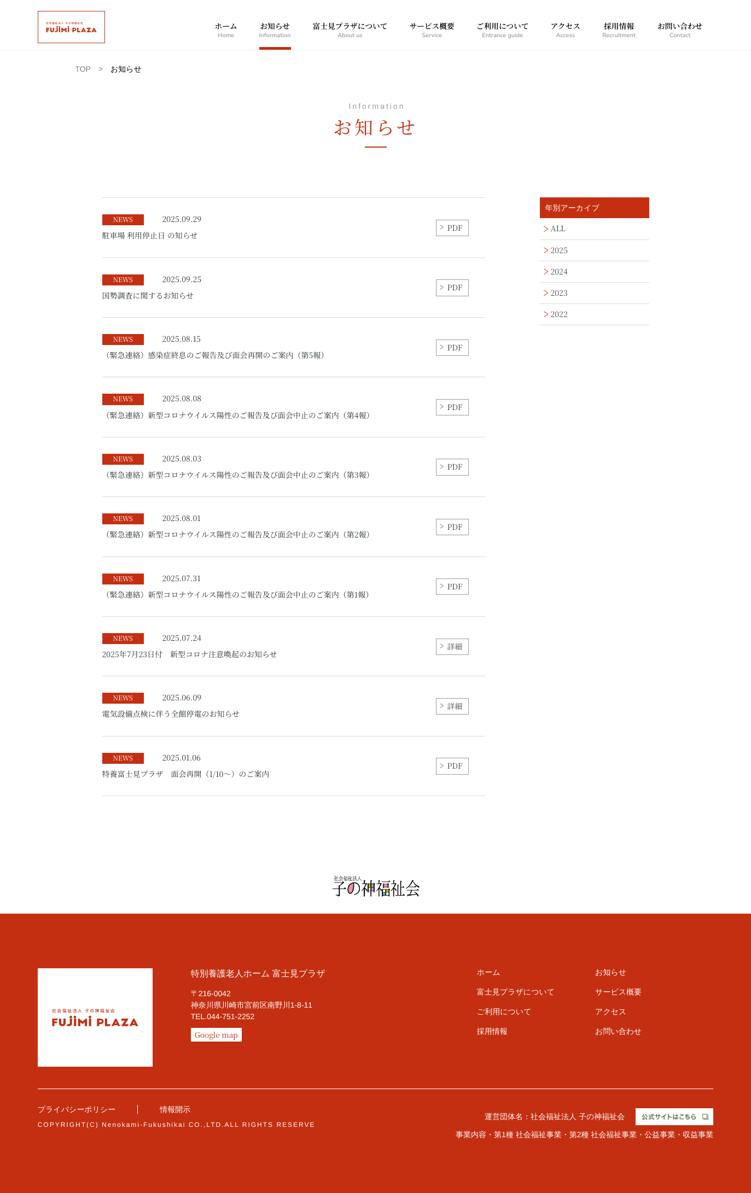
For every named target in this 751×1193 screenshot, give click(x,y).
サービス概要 (431, 31)
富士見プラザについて (350, 31)
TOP (83, 69)
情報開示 (175, 1109)
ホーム (225, 31)
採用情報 (619, 31)
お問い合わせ (679, 31)
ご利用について (502, 31)
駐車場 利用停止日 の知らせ (152, 227)
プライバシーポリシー (77, 1109)
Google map (216, 1034)
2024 (559, 271)
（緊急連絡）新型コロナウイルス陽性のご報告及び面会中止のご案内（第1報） (238, 586)
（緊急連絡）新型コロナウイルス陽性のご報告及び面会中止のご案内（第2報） (238, 526)
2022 (559, 314)
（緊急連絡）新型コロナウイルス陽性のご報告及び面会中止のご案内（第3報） (238, 467)
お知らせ (275, 31)
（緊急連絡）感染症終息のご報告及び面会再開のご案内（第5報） (215, 347)
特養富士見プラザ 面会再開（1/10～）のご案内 (186, 766)
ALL (558, 228)
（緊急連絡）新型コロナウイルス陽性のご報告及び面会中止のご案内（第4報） (238, 406)
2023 (559, 293)
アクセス (565, 31)
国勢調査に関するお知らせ (152, 287)
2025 (559, 250)
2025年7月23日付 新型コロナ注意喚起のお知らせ (189, 646)
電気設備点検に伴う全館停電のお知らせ (171, 706)
